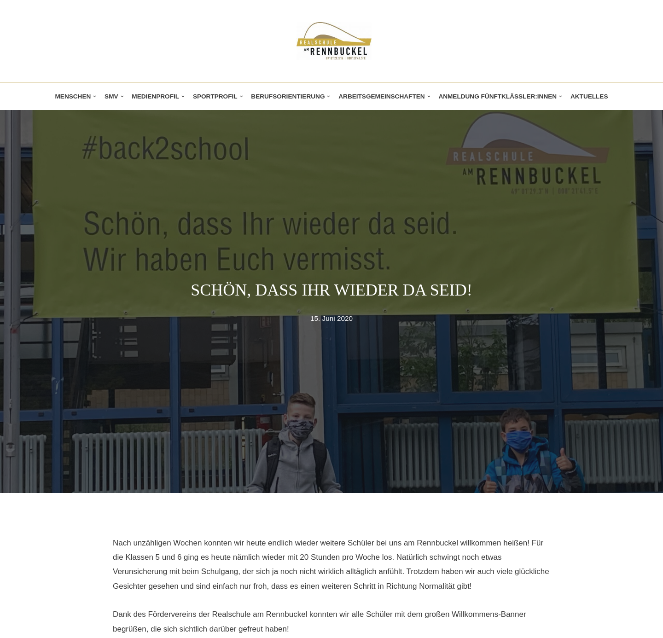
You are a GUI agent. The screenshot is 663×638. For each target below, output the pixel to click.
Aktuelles (589, 96)
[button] (94, 96)
